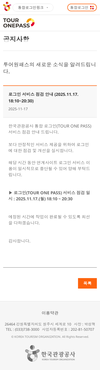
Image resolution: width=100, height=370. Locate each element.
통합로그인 (79, 7)
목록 (87, 283)
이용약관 (50, 313)
